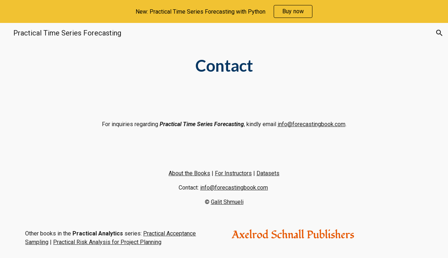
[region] (224, 11)
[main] (223, 66)
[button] (439, 33)
